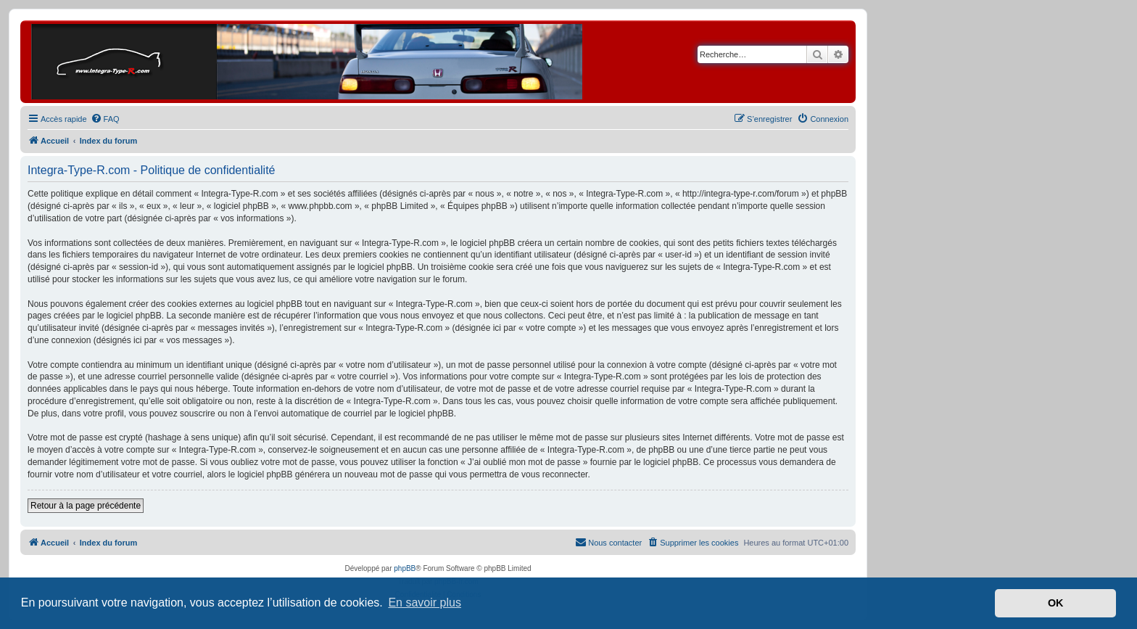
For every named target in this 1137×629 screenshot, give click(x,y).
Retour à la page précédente (85, 506)
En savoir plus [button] (424, 602)
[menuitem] (105, 119)
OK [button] (1056, 603)
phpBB (404, 568)
